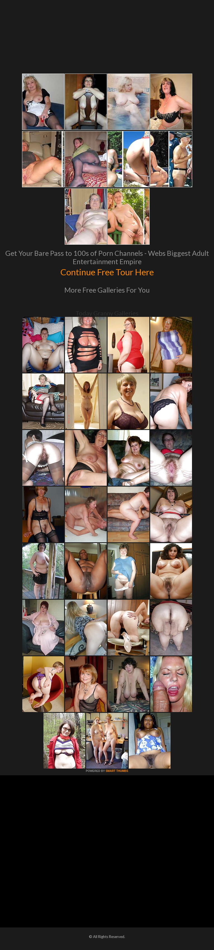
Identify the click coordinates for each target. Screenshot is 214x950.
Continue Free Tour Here (107, 271)
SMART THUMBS (117, 770)
